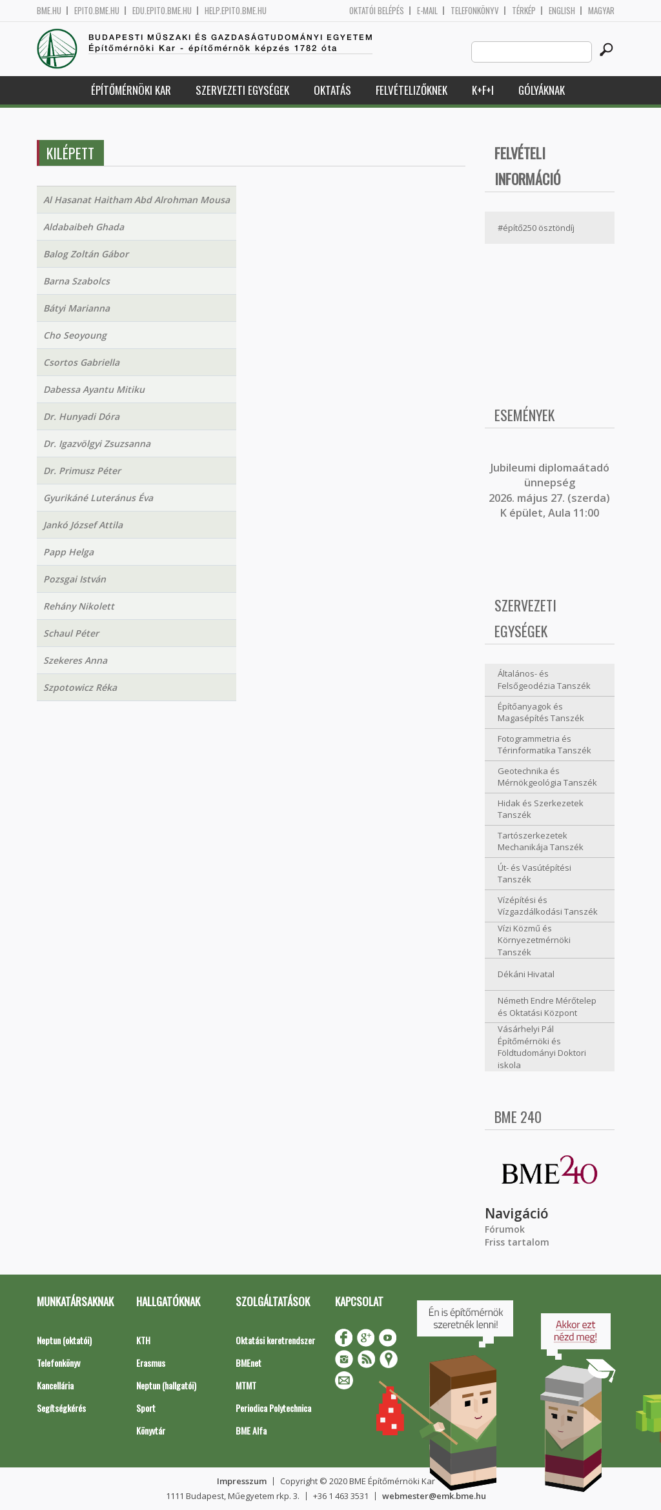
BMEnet (248, 1362)
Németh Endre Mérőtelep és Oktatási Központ (547, 1006)
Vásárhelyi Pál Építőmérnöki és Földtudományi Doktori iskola (542, 1047)
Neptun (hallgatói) (166, 1385)
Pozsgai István (74, 579)
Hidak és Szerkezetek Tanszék (541, 809)
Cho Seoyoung (75, 335)
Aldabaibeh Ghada (83, 227)
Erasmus (150, 1362)
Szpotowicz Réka (80, 687)
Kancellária (55, 1385)
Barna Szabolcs (76, 281)
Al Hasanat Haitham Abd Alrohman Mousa (136, 200)
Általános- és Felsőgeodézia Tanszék (544, 679)
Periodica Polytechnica (273, 1408)
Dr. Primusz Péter (82, 470)
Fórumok (505, 1229)
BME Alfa (251, 1430)
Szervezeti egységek (242, 90)
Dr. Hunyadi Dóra (81, 416)
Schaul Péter (71, 633)
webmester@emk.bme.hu (434, 1496)
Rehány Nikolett (78, 606)
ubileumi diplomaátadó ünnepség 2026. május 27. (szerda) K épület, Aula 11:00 (549, 490)
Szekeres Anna (75, 660)
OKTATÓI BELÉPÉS (376, 10)
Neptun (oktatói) (64, 1340)
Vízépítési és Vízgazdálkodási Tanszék (548, 906)
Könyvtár (150, 1430)
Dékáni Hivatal (526, 974)
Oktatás (332, 90)
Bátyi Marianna (76, 308)
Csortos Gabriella (81, 362)
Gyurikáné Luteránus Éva (98, 498)
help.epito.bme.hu (236, 10)
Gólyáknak (541, 90)
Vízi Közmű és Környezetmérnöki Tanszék (534, 940)
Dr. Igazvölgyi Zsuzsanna (96, 443)
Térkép (524, 10)
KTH (143, 1340)
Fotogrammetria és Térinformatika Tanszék (544, 745)
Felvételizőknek (411, 90)
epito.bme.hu (96, 10)
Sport (146, 1408)
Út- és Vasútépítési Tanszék (534, 874)
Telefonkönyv (475, 10)
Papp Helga (68, 552)
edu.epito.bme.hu (162, 10)
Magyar (601, 10)
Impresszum (242, 1481)
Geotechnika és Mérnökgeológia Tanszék (547, 777)
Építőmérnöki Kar (131, 90)
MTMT (246, 1385)
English (562, 10)
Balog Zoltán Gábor (85, 254)
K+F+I (483, 90)
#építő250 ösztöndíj (536, 227)
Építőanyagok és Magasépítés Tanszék (541, 712)
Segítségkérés (61, 1408)
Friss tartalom (517, 1242)
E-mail (427, 10)
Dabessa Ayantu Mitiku (94, 389)
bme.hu (49, 10)
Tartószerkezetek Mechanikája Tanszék (541, 841)
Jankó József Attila (83, 525)
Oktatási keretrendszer (275, 1340)
